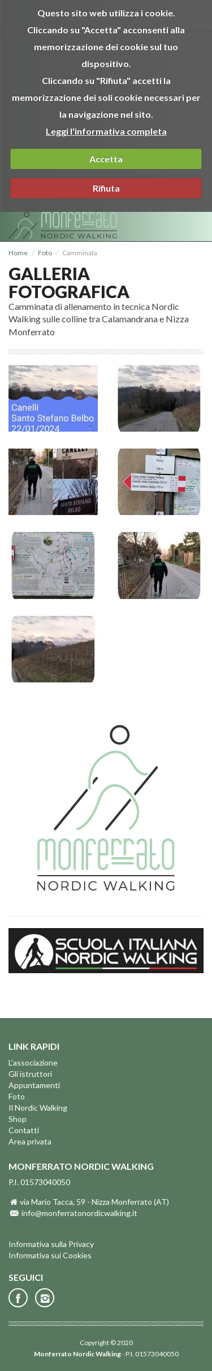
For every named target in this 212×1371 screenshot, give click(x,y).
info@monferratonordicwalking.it (79, 1213)
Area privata (29, 1141)
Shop (17, 1119)
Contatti (23, 1130)
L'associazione (33, 1062)
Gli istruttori (30, 1074)
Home (18, 253)
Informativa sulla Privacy (51, 1244)
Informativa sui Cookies (50, 1255)
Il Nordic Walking (37, 1107)
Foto (45, 253)
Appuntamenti (34, 1085)
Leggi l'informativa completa (106, 131)
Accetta (106, 158)
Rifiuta (106, 188)
